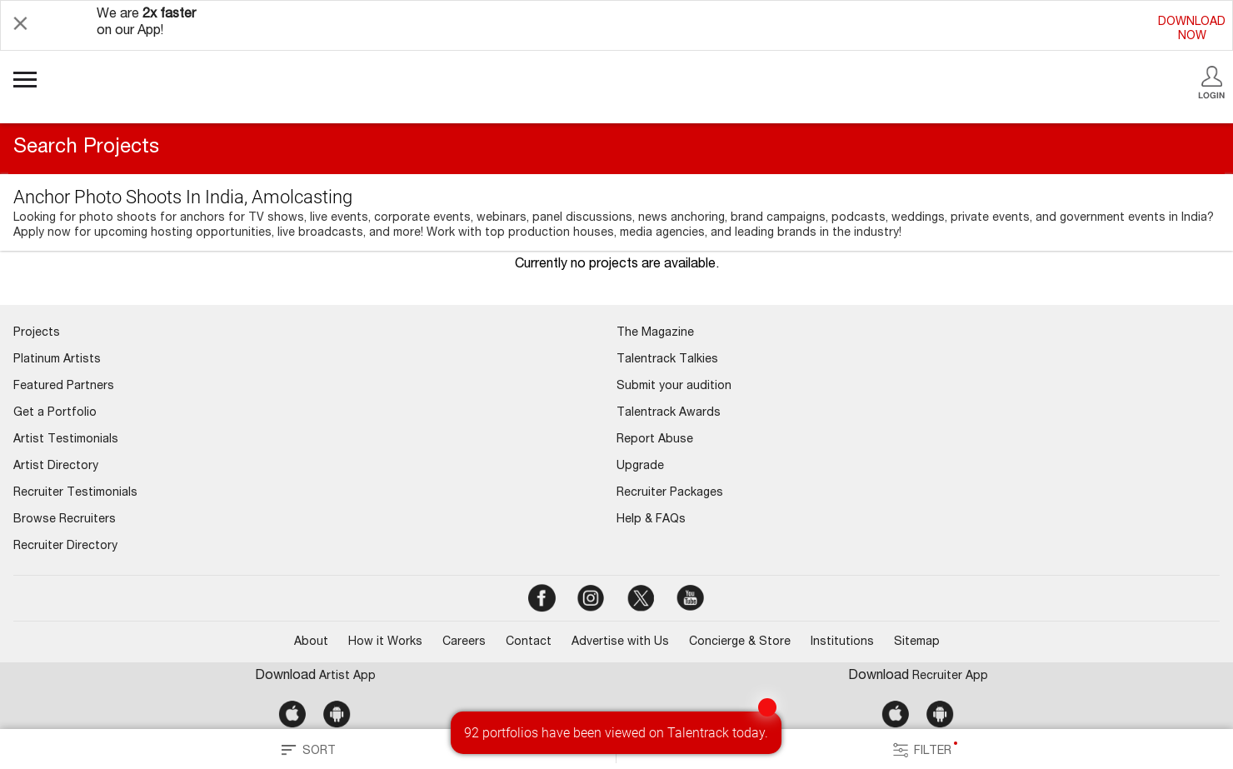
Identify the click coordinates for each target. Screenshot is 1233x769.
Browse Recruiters (64, 520)
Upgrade (640, 466)
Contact (529, 642)
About (311, 642)
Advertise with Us (620, 642)
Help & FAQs (651, 520)
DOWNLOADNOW (1192, 29)
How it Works (385, 642)
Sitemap (917, 642)
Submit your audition (673, 386)
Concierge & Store (740, 642)
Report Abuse (654, 440)
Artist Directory (55, 466)
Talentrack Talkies (667, 360)
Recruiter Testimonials (75, 493)
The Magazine (655, 333)
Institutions (842, 642)
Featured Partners (63, 386)
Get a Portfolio (55, 413)
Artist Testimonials (65, 440)
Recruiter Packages (669, 493)
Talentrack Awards (668, 413)
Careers (464, 642)
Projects (36, 333)
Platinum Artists (57, 360)
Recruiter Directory (65, 546)
